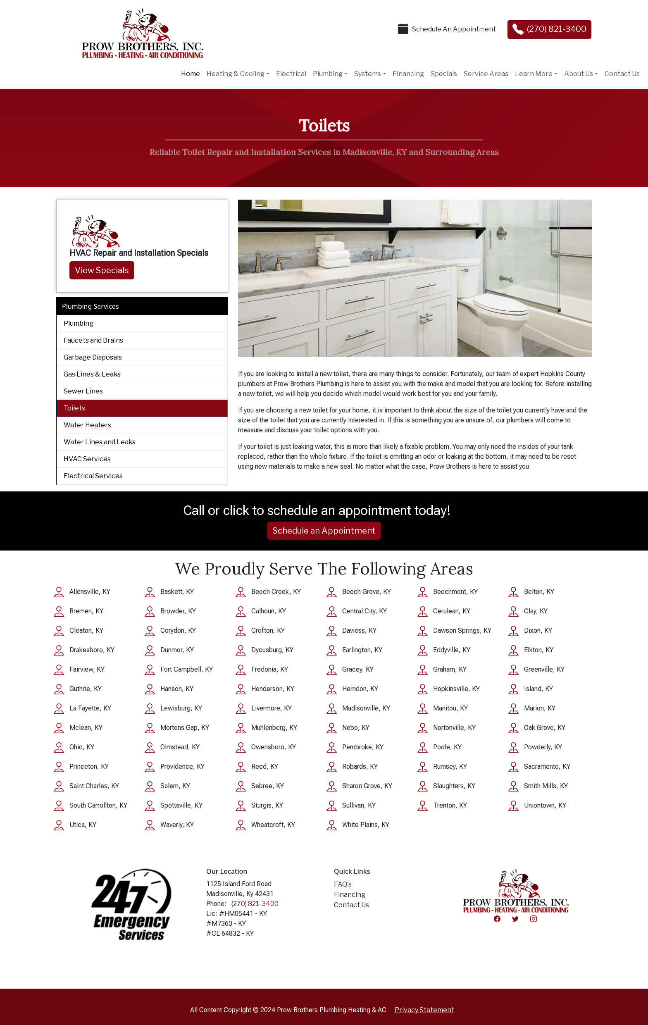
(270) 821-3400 (556, 29)
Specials (444, 74)
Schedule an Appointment (324, 531)
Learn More (534, 74)
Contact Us (622, 74)
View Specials (102, 270)
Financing (408, 74)
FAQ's (343, 884)
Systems (367, 74)
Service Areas (486, 74)
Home (190, 74)
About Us (578, 74)
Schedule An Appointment (454, 29)
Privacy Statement (424, 1010)
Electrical (291, 74)
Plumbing (328, 74)
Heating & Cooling (235, 74)
